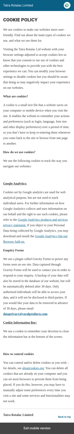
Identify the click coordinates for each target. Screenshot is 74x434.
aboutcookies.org (33, 368)
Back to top (64, 416)
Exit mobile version (36, 428)
